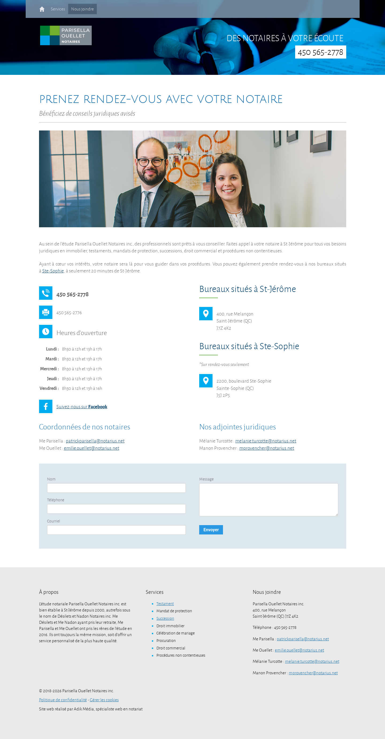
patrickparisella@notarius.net (95, 441)
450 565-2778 (320, 52)
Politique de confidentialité (63, 700)
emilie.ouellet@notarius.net (91, 448)
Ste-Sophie (53, 271)
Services (58, 9)
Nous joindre (82, 9)
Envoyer (211, 529)
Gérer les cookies (104, 700)
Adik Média (84, 709)
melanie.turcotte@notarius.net (265, 441)
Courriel (53, 521)
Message (206, 479)
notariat (136, 709)
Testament (165, 604)
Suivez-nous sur (81, 406)
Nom (51, 479)
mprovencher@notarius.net (266, 448)
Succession (165, 618)
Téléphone (55, 500)
